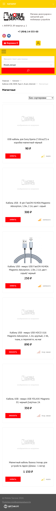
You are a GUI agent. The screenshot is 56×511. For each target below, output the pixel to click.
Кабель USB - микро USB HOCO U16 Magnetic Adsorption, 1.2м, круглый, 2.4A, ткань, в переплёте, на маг (28, 336)
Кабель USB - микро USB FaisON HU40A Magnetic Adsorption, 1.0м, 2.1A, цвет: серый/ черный (28, 270)
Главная (5, 81)
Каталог (16, 81)
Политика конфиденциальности (16, 502)
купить (13, 156)
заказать (13, 352)
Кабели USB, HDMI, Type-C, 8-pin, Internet (18, 84)
